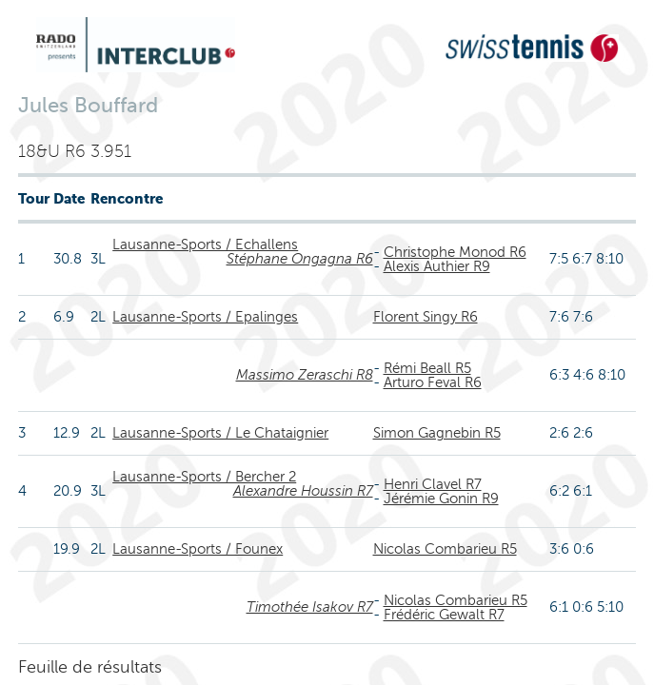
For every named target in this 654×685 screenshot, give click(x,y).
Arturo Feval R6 (433, 382)
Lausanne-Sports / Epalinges (205, 316)
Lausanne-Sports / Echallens (205, 244)
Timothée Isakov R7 (310, 607)
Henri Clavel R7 (433, 484)
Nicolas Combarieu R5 (445, 549)
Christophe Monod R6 (455, 252)
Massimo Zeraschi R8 (304, 374)
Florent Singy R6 (425, 316)
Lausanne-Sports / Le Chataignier (220, 432)
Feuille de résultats (90, 666)
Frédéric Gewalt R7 (444, 614)
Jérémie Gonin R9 (441, 498)
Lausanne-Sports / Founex (197, 549)
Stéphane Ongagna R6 (300, 258)
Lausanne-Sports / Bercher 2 (204, 476)
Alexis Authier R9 (437, 266)
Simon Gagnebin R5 (437, 432)
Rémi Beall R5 (427, 368)
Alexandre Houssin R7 (303, 491)
